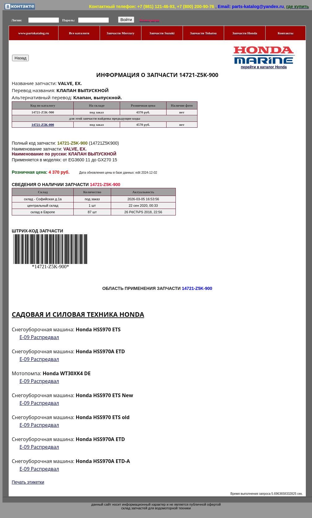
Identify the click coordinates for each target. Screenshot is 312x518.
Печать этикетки (28, 482)
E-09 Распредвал (39, 337)
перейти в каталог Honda (264, 67)
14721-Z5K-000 (43, 124)
